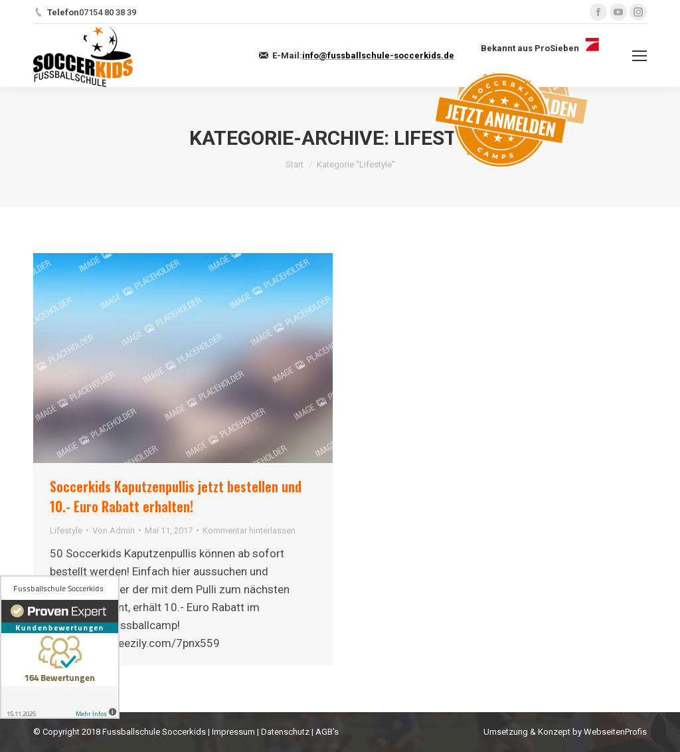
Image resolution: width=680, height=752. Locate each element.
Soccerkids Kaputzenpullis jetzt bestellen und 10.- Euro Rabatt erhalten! (175, 496)
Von (113, 530)
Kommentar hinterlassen (249, 530)
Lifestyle (66, 530)
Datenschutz (285, 732)
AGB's (327, 732)
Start (294, 164)
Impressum (233, 732)
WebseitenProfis (615, 732)
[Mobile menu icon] (639, 55)
